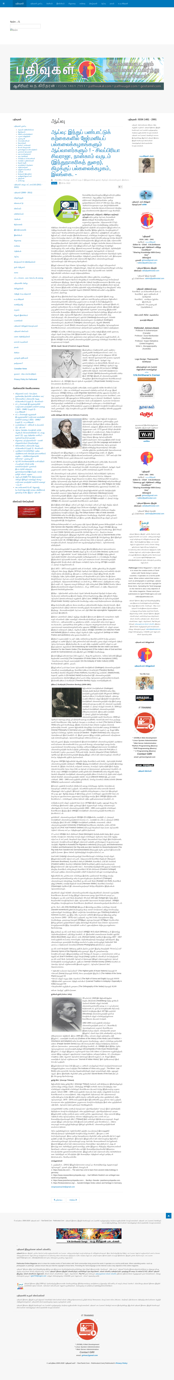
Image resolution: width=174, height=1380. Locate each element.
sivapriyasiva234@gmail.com (63, 1187)
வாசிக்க (147, 441)
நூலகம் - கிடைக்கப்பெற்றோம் (25, 374)
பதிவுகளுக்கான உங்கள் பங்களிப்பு (145, 624)
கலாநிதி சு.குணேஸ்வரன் (26, 161)
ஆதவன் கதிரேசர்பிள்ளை (26, 130)
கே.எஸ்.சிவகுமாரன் (24, 147)
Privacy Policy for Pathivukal (25, 379)
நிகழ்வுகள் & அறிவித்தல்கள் (24, 262)
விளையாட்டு (18, 203)
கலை (16, 273)
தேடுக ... (14, 22)
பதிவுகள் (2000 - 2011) (23, 192)
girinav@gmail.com (149, 260)
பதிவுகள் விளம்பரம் (21, 331)
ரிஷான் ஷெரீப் (22, 163)
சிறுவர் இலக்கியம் (21, 315)
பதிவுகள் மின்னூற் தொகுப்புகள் (26, 326)
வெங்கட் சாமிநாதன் (24, 145)
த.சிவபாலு (21, 181)
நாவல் (112, 3)
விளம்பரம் (17, 208)
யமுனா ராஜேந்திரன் (24, 136)
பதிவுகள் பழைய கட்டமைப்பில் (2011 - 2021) (28, 186)
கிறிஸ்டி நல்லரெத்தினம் (25, 134)
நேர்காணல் (18, 224)
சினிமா (16, 353)
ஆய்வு (103, 3)
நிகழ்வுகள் (93, 3)
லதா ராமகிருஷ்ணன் (24, 154)
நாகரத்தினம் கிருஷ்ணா (25, 165)
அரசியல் (49, 3)
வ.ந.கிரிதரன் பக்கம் (147, 156)
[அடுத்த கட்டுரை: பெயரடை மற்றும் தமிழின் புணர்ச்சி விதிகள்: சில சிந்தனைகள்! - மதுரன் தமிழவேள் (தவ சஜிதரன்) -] (73, 1199)
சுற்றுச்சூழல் (18, 198)
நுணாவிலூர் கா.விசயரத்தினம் (27, 150)
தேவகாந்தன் (22, 143)
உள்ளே (144, 204)
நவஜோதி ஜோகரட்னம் (25, 176)
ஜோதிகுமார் (21, 132)
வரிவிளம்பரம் (19, 214)
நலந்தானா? (18, 363)
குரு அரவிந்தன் (23, 156)
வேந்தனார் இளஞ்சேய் (25, 174)
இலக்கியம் (61, 3)
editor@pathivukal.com (147, 263)
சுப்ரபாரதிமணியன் (24, 141)
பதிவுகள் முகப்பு (36, 3)
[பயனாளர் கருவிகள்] (120, 186)
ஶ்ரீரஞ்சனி (21, 178)
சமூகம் (16, 310)
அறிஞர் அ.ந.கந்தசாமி (22, 294)
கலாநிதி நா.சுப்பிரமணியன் (26, 158)
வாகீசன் (20, 172)
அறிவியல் (17, 251)
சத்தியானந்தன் (23, 167)
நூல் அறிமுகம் (19, 267)
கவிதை (82, 3)
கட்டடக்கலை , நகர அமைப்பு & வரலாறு (28, 278)
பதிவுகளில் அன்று (21, 283)
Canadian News (20, 369)
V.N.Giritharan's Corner (146, 375)
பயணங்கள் (18, 321)
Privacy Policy (121, 1363)
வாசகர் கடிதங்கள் (21, 342)
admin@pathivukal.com (154, 278)
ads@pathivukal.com (150, 271)
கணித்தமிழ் (18, 305)
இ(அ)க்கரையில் (20, 230)
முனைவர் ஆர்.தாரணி (25, 152)
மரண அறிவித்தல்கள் (22, 337)
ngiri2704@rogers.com (38, 1276)
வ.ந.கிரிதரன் (123, 3)
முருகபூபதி (21, 139)
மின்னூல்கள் (18, 289)
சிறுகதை (72, 3)
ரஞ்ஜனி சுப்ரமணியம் (24, 170)
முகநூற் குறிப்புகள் (21, 358)
